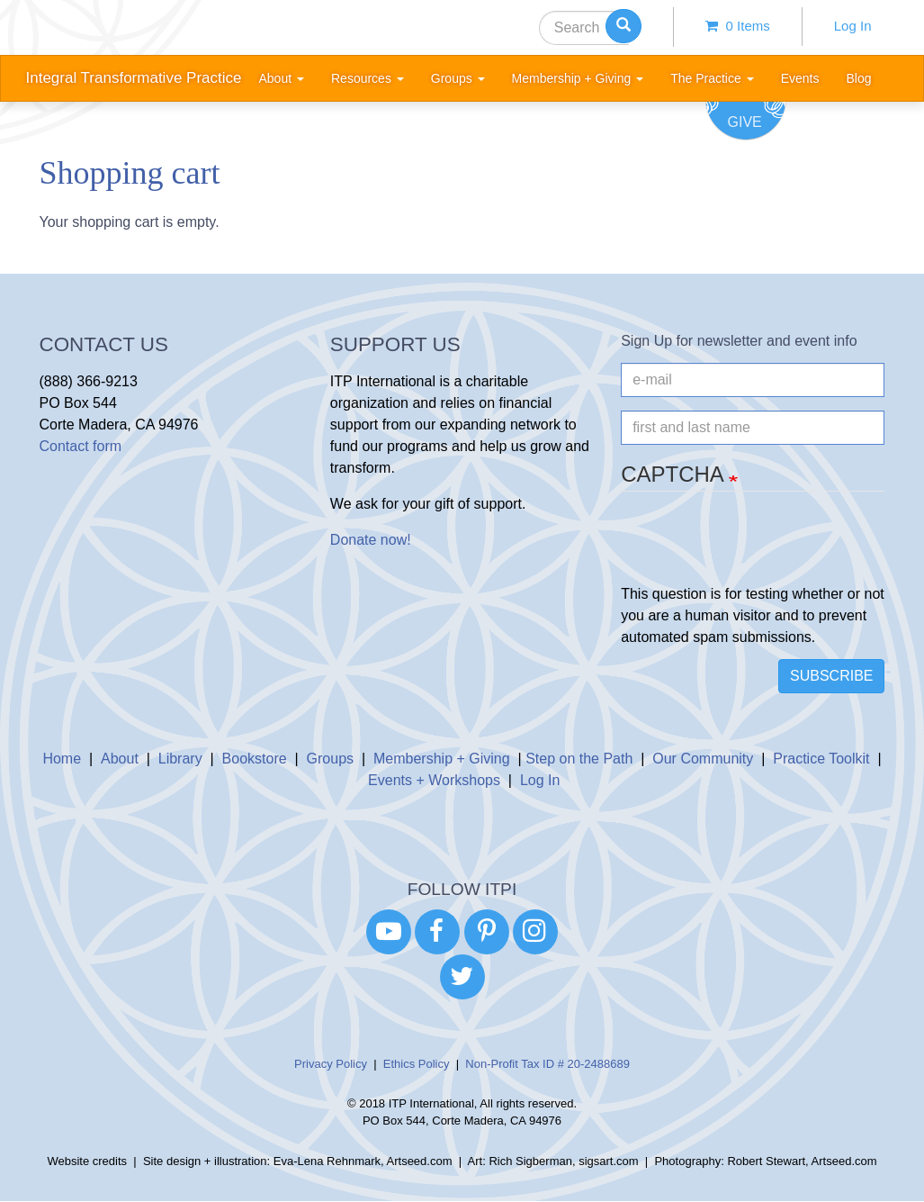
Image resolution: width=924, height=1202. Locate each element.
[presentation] (757, 548)
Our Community (702, 758)
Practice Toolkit (821, 758)
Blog (858, 78)
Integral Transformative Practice (134, 77)
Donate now (368, 539)
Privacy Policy (330, 1064)
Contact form (81, 446)
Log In (853, 25)
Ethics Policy (416, 1064)
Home (61, 758)
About (120, 758)
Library (180, 758)
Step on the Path (578, 758)
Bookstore (254, 758)
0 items (737, 25)
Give (745, 122)
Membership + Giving (441, 758)
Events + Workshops (434, 780)
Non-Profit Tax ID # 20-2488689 (547, 1064)
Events (800, 78)
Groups (330, 758)
